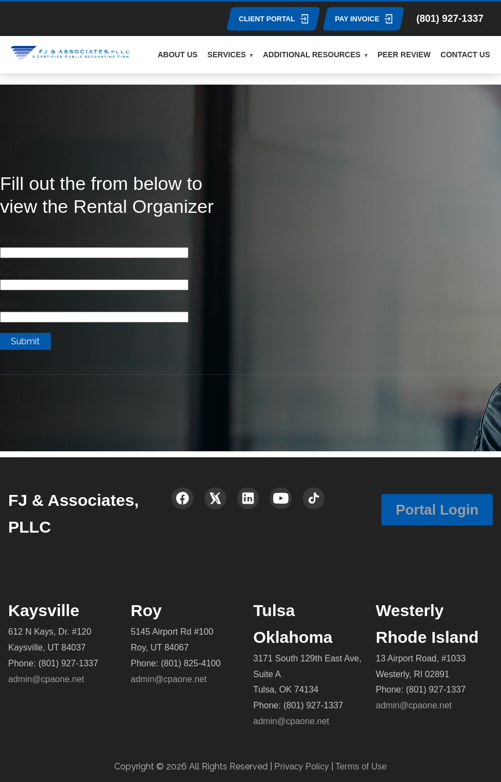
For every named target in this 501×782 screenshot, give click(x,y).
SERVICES (227, 54)
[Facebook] (182, 498)
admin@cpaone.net (46, 679)
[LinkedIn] (248, 498)
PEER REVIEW (404, 54)
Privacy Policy (301, 766)
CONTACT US (465, 54)
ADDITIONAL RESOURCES (312, 54)
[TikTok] (314, 498)
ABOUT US (177, 54)
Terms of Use (361, 766)
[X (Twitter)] (215, 498)
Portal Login (437, 510)
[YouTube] (281, 498)
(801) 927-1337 (450, 18)
